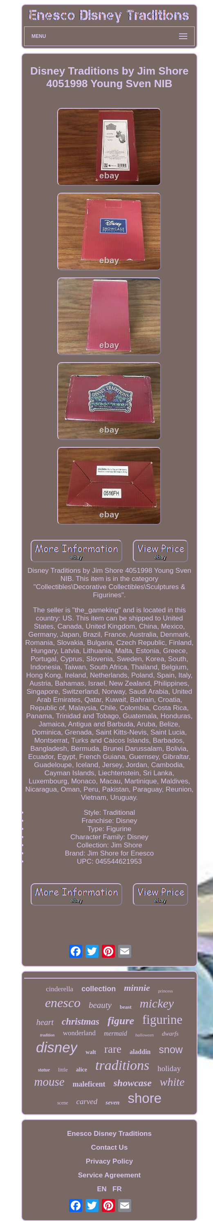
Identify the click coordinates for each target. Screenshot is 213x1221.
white (172, 1082)
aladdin (140, 1051)
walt (90, 1052)
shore (144, 1098)
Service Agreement (109, 1175)
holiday (169, 1068)
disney (56, 1047)
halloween (144, 1034)
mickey (157, 1003)
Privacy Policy (109, 1161)
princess (165, 990)
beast (126, 1007)
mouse (49, 1081)
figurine (162, 1019)
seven (112, 1102)
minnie (137, 988)
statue (44, 1070)
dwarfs (170, 1033)
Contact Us (109, 1147)
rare (112, 1049)
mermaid (115, 1033)
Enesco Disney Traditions (109, 1133)
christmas (80, 1021)
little (63, 1070)
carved (87, 1101)
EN (102, 1189)
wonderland (79, 1033)
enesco (63, 1002)
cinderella (59, 989)
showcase (133, 1083)
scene (62, 1103)
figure (121, 1021)
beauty (100, 1005)
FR (117, 1189)
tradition (47, 1035)
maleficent (89, 1084)
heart (45, 1022)
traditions (122, 1065)
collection (98, 989)
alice (81, 1070)
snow (171, 1049)
